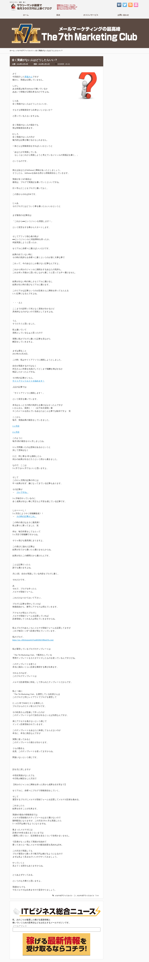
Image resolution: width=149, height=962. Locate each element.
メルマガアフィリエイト (25, 51)
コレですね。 (22, 492)
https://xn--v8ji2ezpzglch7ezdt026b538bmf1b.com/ (33, 640)
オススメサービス (91, 15)
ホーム (26, 15)
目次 (58, 15)
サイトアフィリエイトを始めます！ (28, 381)
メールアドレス (20, 926)
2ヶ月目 (16, 432)
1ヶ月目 (16, 426)
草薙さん (28, 77)
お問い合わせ (123, 15)
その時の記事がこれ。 (26, 516)
